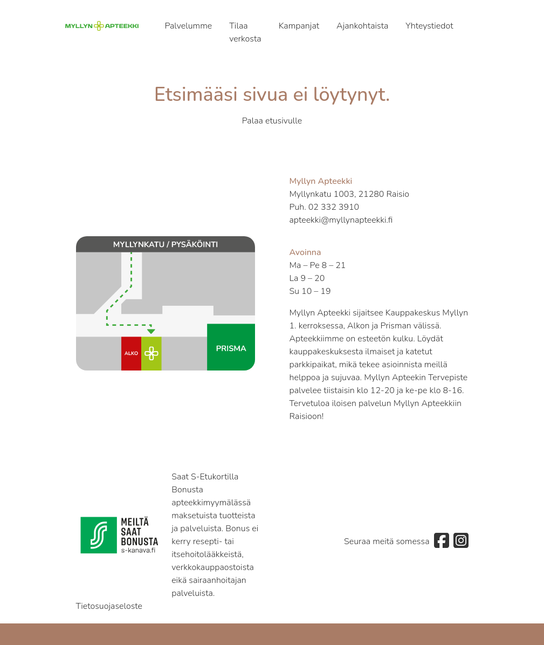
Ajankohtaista (362, 26)
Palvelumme (188, 26)
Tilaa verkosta (245, 32)
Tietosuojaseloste (109, 606)
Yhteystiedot (429, 26)
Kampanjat (299, 26)
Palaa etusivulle (272, 121)
